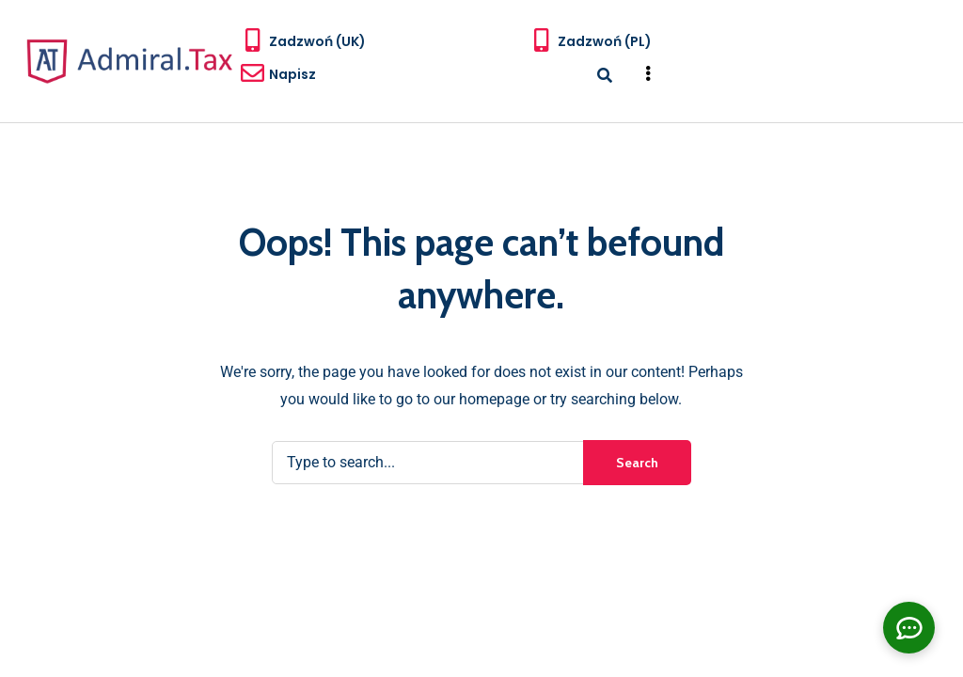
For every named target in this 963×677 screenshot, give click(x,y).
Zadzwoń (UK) (317, 41)
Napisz (292, 74)
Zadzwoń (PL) (605, 41)
